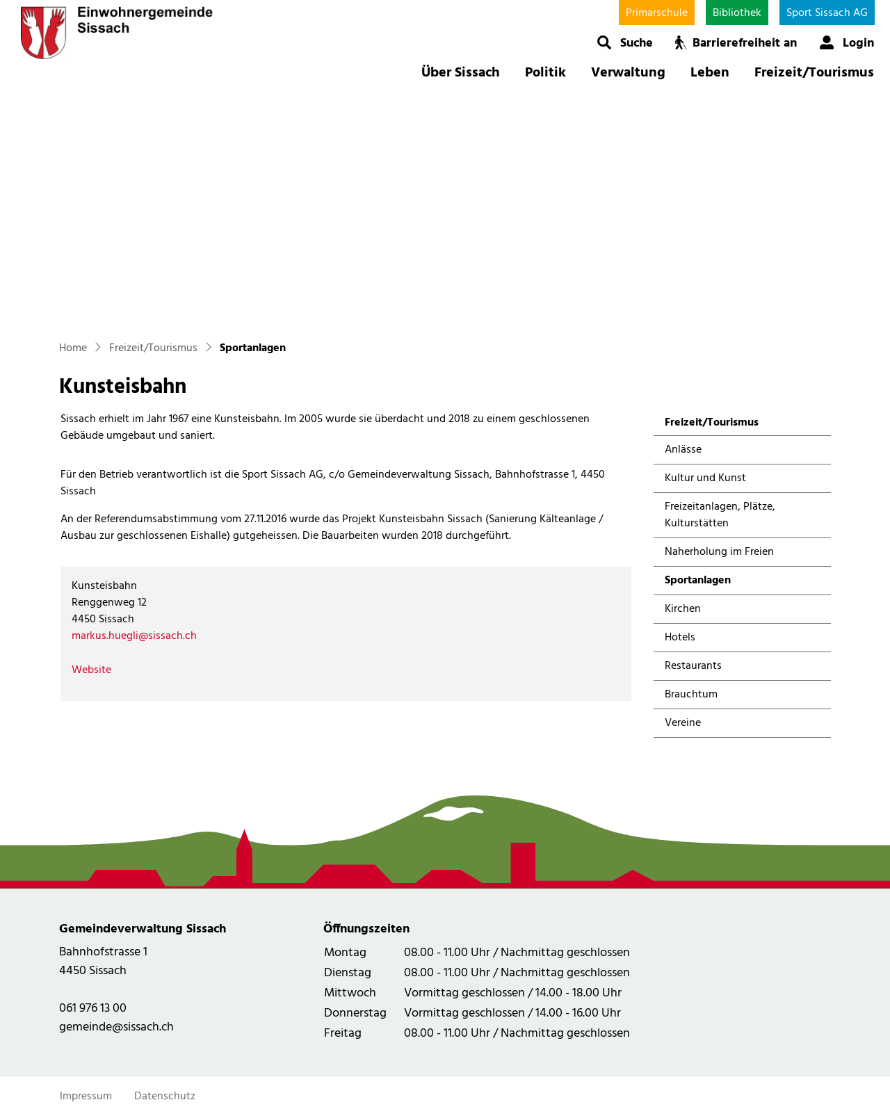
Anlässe (683, 450)
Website (98, 670)
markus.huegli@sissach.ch (134, 636)
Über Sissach (460, 73)
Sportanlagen (701, 583)
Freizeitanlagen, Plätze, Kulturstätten (720, 515)
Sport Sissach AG (827, 13)
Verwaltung (628, 73)
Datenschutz (164, 1096)
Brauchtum (691, 695)
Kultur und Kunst (705, 478)
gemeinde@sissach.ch (116, 1027)
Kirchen (683, 609)
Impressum (86, 1096)
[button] (624, 42)
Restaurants (693, 666)
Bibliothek (737, 13)
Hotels (680, 638)
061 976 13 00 (93, 1008)
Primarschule (657, 13)
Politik (545, 73)
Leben (709, 73)
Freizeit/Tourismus (814, 73)
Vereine (683, 723)
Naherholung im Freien (719, 552)
